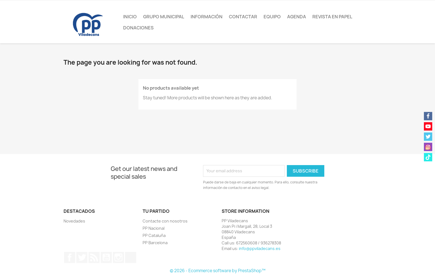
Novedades (74, 221)
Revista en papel (332, 17)
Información (206, 17)
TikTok (130, 257)
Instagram (118, 257)
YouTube (106, 257)
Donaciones (138, 28)
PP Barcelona (155, 242)
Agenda (296, 17)
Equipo (272, 17)
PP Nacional (154, 228)
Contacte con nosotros (165, 221)
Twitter (81, 257)
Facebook (69, 257)
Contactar (243, 17)
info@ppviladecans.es (259, 248)
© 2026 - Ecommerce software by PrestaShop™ (217, 271)
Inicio (130, 17)
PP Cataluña (154, 235)
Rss (94, 257)
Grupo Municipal (163, 17)
